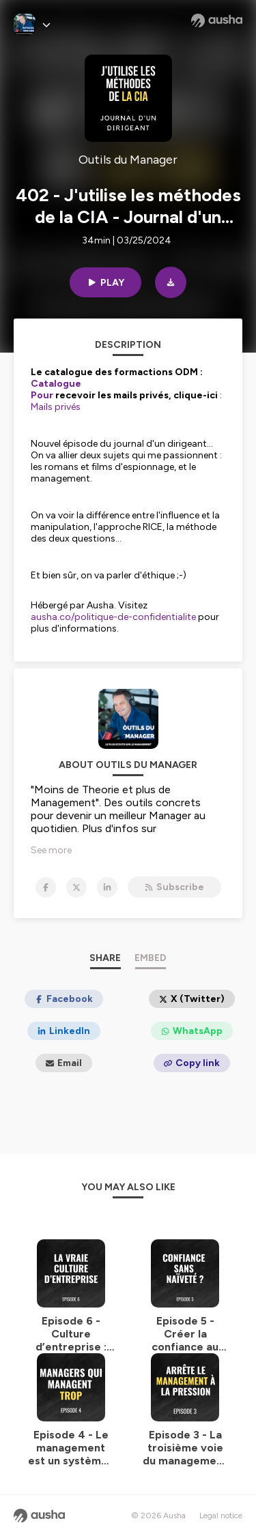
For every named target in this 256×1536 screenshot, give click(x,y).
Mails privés (56, 407)
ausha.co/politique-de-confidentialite (113, 617)
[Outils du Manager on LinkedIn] (107, 887)
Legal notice (220, 1515)
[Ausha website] (216, 20)
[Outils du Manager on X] (76, 887)
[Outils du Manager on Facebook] (45, 887)
